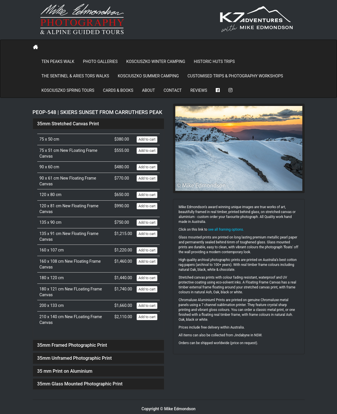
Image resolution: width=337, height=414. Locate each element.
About (148, 90)
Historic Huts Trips (214, 61)
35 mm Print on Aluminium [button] (65, 371)
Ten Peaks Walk (58, 61)
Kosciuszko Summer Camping (148, 76)
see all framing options (225, 229)
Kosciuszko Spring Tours (68, 90)
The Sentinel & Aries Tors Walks (75, 76)
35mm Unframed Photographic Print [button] (74, 358)
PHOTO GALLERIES (100, 61)
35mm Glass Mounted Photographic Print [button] (80, 384)
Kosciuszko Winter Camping (155, 61)
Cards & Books (118, 90)
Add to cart (146, 139)
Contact (173, 90)
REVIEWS (198, 90)
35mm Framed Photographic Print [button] (72, 345)
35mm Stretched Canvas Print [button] (68, 123)
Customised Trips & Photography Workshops (235, 76)
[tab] (98, 123)
